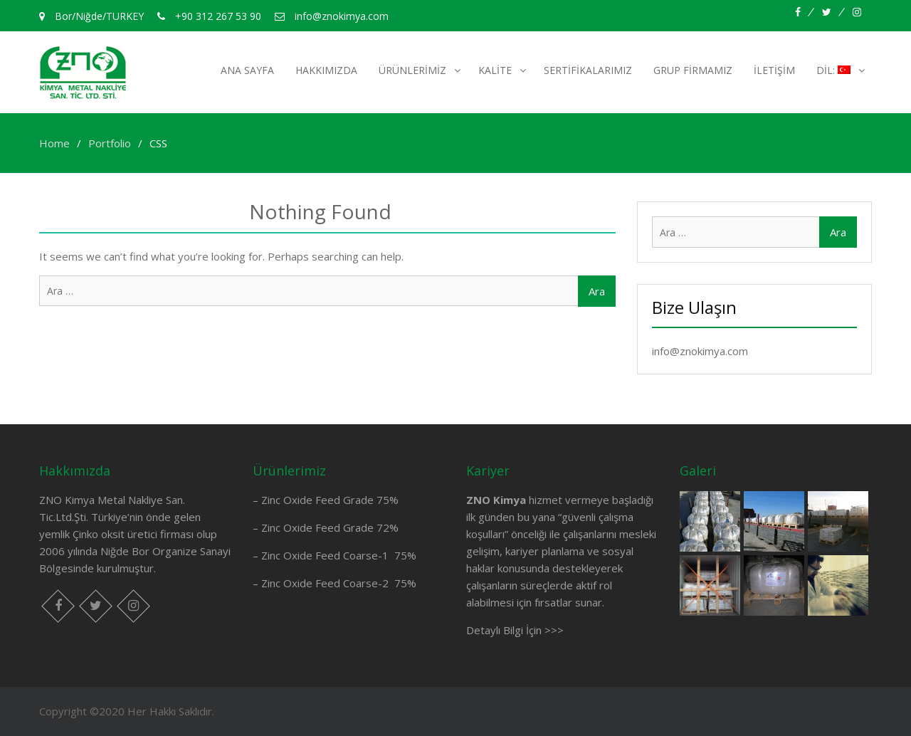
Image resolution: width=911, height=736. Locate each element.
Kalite (495, 70)
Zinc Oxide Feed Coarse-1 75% (338, 555)
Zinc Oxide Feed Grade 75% (330, 500)
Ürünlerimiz (412, 70)
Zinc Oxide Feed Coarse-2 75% (338, 583)
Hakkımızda (326, 70)
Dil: (833, 70)
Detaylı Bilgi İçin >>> (515, 630)
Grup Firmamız (692, 70)
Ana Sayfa (247, 70)
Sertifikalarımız (588, 70)
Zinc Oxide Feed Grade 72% (330, 527)
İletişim (774, 70)
